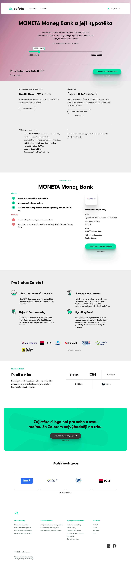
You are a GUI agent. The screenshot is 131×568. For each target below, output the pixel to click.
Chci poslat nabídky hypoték (100, 246)
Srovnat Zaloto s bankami (107, 71)
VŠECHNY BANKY (65, 493)
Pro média (96, 530)
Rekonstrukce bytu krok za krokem (51, 530)
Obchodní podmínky (73, 539)
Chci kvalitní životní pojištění (22, 527)
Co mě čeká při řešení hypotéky (50, 527)
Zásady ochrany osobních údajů (24, 559)
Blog (94, 533)
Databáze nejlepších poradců (23, 533)
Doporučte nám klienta (74, 530)
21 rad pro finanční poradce (75, 533)
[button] (32, 8)
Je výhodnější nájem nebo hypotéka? (52, 525)
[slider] (38, 51)
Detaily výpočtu (16, 75)
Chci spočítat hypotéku (21, 525)
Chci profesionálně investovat (23, 530)
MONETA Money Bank (93, 231)
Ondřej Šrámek (91, 238)
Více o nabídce (27, 108)
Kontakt (95, 525)
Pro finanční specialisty (74, 525)
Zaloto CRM (70, 536)
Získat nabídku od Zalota (79, 111)
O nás (95, 527)
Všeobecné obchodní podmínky (23, 557)
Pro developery (71, 527)
